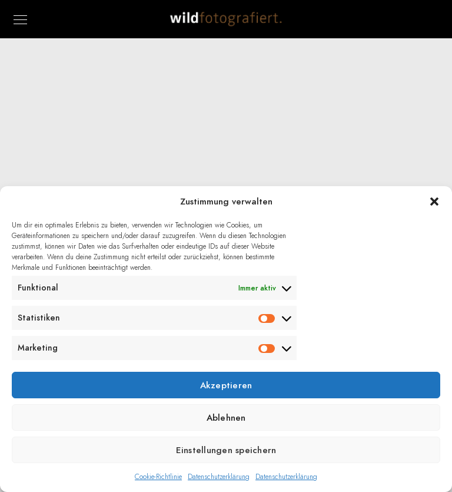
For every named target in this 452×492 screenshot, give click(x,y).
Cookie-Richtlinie (158, 476)
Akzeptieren (226, 385)
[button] (434, 201)
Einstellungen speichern (226, 450)
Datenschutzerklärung (219, 476)
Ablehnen (226, 418)
